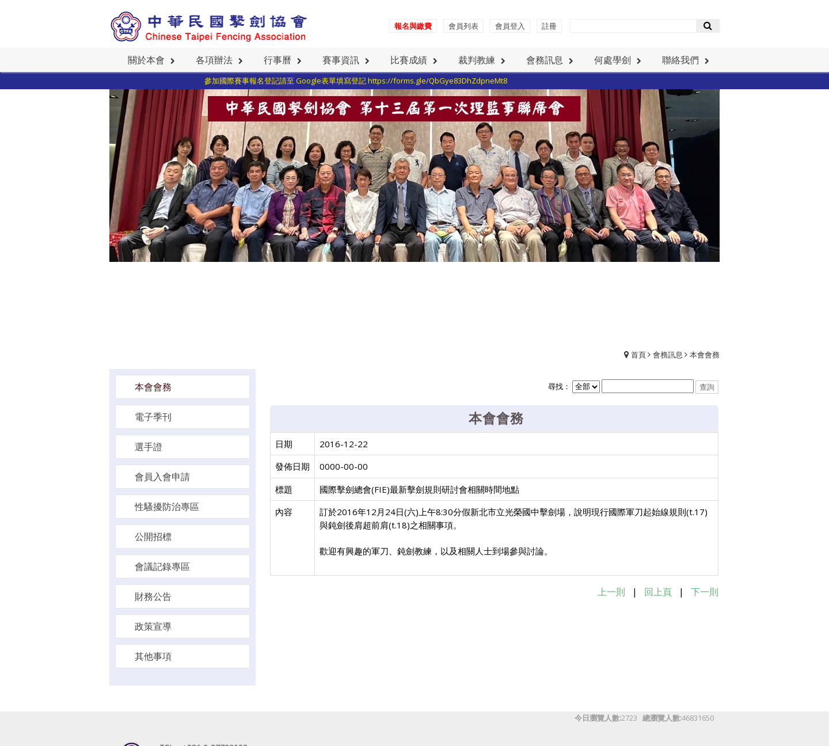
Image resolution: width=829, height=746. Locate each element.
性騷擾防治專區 (167, 506)
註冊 (549, 26)
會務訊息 (668, 354)
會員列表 (463, 26)
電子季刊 (153, 416)
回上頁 (658, 591)
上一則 (611, 591)
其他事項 (153, 656)
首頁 (638, 354)
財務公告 (153, 596)
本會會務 (705, 354)
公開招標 (153, 536)
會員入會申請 (162, 476)
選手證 (148, 446)
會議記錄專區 (162, 566)
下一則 (704, 591)
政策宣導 (153, 626)
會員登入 (510, 26)
